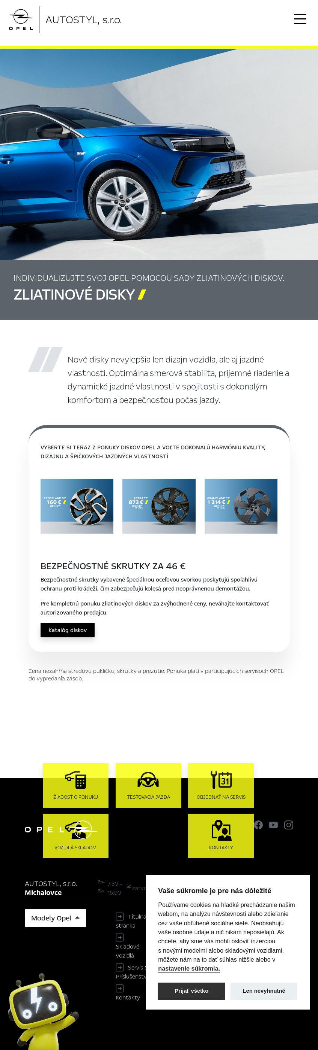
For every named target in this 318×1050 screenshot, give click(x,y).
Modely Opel (52, 918)
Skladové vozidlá (127, 951)
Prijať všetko (191, 991)
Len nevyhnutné (264, 991)
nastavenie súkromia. (189, 968)
